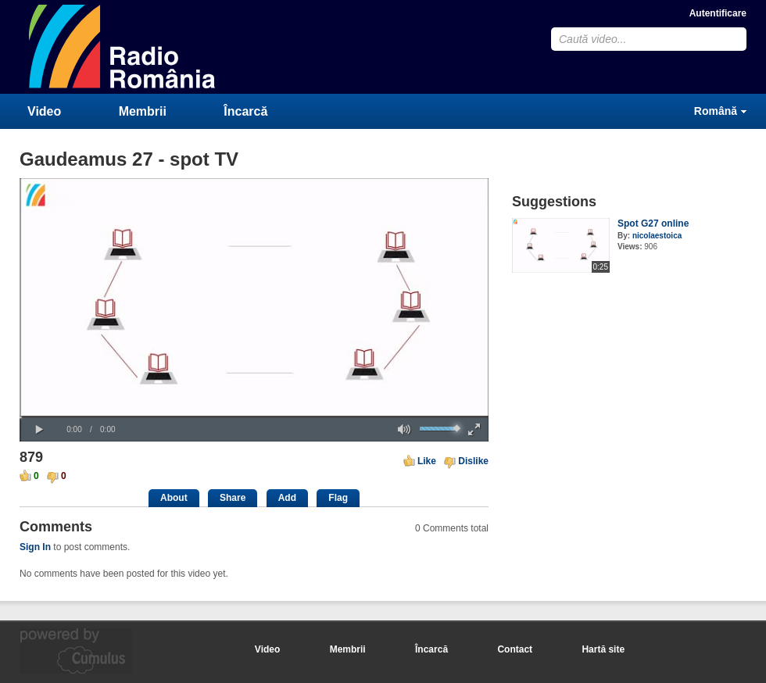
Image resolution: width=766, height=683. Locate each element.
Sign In (35, 547)
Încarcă (245, 111)
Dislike (473, 461)
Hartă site (603, 649)
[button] (39, 430)
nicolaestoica (657, 235)
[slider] (254, 417)
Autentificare (717, 13)
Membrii (142, 111)
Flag (338, 497)
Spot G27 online (653, 223)
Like (426, 461)
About (174, 497)
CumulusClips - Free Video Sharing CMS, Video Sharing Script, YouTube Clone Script (123, 46)
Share (232, 497)
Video (44, 111)
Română (715, 111)
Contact (514, 649)
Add (287, 497)
